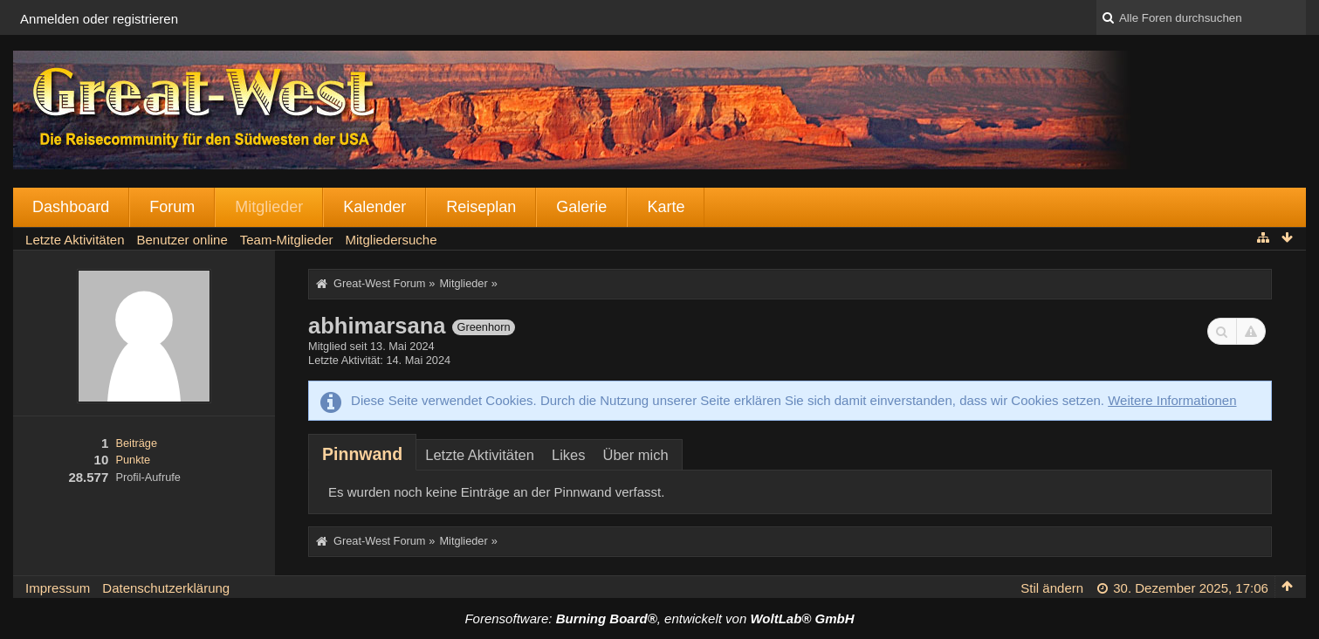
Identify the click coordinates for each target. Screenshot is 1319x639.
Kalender (374, 207)
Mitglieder (269, 207)
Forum (172, 207)
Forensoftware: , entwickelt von (659, 618)
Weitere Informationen (1172, 400)
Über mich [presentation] (635, 455)
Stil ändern (1051, 588)
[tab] (362, 454)
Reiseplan (481, 207)
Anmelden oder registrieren (99, 18)
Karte (665, 207)
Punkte (132, 459)
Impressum (57, 588)
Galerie (581, 207)
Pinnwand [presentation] (362, 454)
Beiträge (136, 443)
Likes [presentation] (569, 455)
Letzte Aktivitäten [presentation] (479, 455)
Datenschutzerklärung (166, 588)
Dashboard (70, 207)
